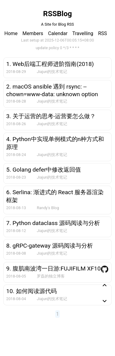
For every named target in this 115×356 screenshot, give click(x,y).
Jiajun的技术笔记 (52, 71)
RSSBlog (57, 13)
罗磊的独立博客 (51, 276)
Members (32, 33)
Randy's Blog (48, 207)
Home (10, 33)
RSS (102, 33)
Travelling (82, 33)
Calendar (57, 33)
